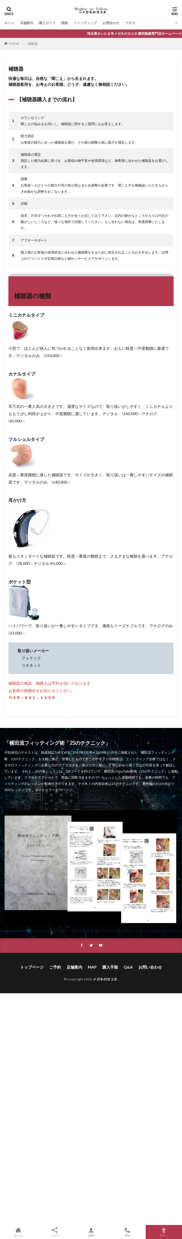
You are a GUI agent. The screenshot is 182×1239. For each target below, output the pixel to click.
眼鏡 (64, 23)
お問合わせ (111, 23)
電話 (127, 1232)
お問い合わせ (150, 967)
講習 (91, 1232)
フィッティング (85, 23)
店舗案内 (26, 23)
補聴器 (33, 44)
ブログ (130, 23)
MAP (92, 967)
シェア (54, 1232)
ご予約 (55, 967)
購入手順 (110, 967)
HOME (14, 44)
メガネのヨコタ (105, 979)
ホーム (9, 23)
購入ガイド (47, 23)
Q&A (128, 967)
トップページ (32, 967)
